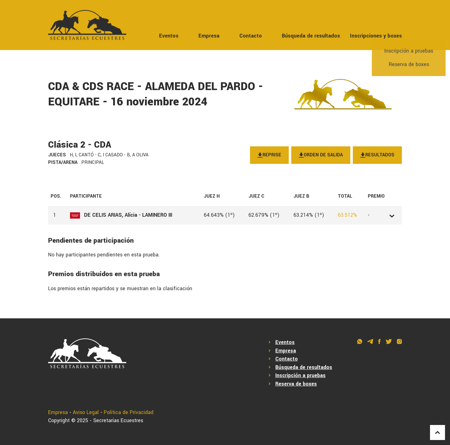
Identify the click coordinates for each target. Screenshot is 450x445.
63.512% (347, 215)
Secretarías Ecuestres (118, 420)
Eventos (168, 35)
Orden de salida (321, 155)
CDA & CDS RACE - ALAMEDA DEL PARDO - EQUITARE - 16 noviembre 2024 (155, 94)
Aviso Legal (86, 412)
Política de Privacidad (128, 412)
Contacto (250, 35)
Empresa (208, 35)
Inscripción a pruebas (300, 375)
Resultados (377, 155)
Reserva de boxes (296, 383)
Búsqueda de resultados (311, 35)
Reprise (269, 155)
